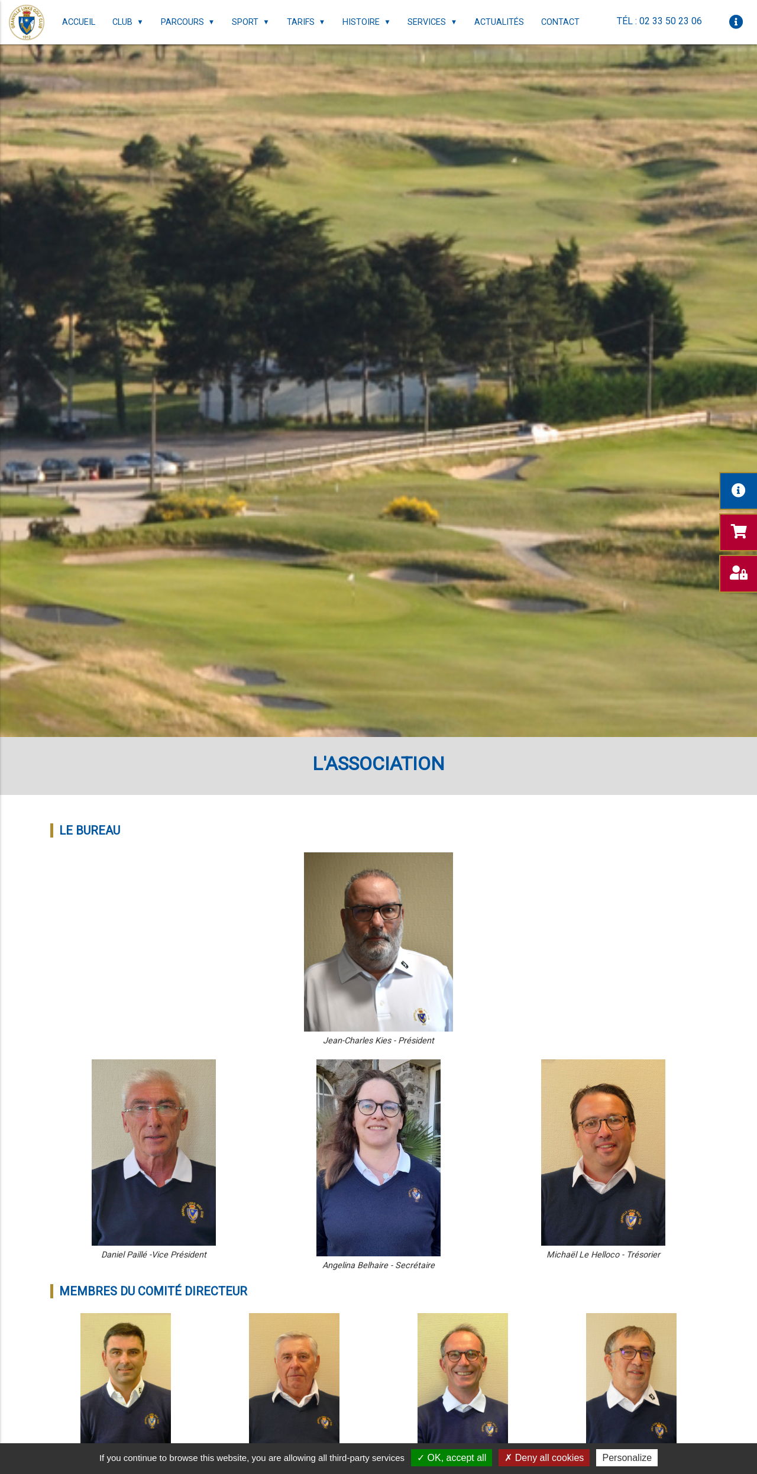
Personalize (627, 1458)
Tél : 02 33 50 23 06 (659, 21)
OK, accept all (451, 1458)
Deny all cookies (544, 1458)
